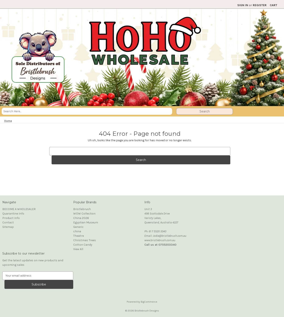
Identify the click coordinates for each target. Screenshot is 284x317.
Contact (8, 222)
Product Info (11, 218)
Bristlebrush (82, 209)
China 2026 (81, 218)
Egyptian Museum (85, 222)
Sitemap (8, 227)
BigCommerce (149, 301)
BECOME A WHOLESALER (19, 209)
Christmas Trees (84, 240)
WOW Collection (84, 213)
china (77, 231)
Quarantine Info (13, 213)
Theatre (78, 236)
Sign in (242, 5)
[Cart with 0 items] (273, 5)
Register (260, 5)
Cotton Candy (82, 244)
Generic (78, 227)
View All (78, 249)
